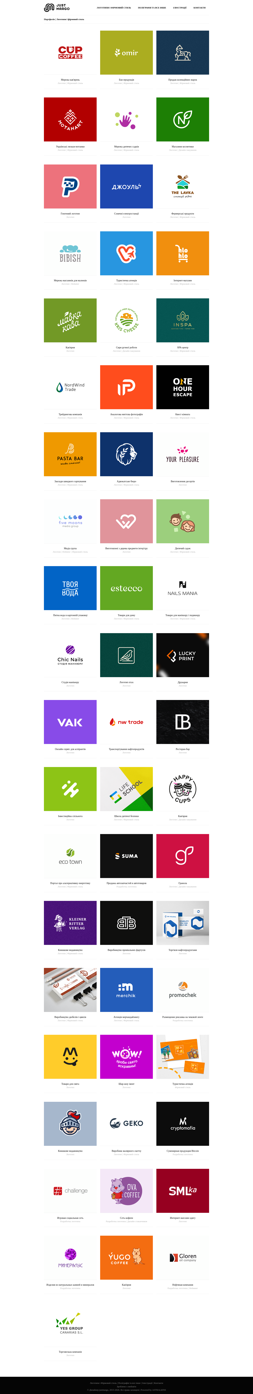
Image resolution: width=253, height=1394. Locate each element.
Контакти (158, 1383)
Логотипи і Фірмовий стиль (103, 1383)
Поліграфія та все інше (129, 1383)
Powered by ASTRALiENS (153, 1390)
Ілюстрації (147, 1383)
